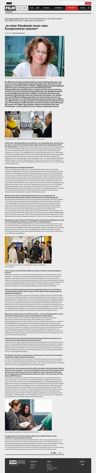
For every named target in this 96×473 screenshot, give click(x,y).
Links (49, 461)
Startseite (9, 12)
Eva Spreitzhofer (12, 19)
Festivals (46, 8)
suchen (88, 3)
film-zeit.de (49, 466)
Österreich (58, 8)
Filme (31, 8)
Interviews (71, 8)
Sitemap (32, 468)
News (38, 8)
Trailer (82, 8)
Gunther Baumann (18, 33)
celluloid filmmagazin (52, 468)
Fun (89, 8)
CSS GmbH (50, 469)
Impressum (33, 464)
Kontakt (33, 461)
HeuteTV (49, 464)
